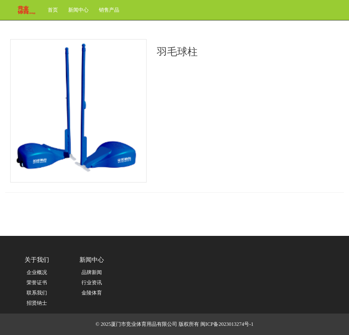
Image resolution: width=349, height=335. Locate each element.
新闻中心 (78, 10)
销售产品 (109, 10)
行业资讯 (91, 282)
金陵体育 (91, 293)
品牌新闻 (91, 272)
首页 (53, 10)
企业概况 (37, 272)
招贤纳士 (37, 303)
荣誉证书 (37, 282)
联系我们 (37, 293)
